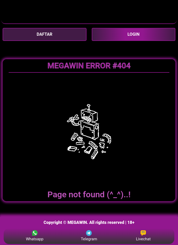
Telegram (89, 235)
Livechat (143, 235)
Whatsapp (34, 235)
